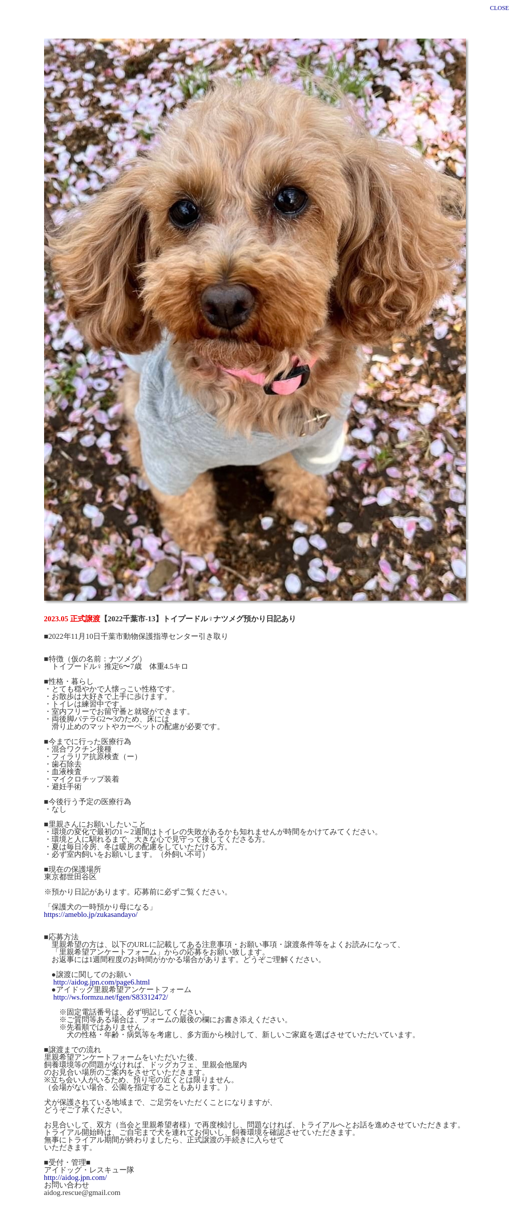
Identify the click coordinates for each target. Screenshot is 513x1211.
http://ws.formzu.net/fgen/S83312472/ (110, 991)
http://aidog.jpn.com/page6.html (101, 976)
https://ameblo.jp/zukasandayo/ (91, 908)
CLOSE (499, 8)
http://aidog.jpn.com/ (75, 1171)
